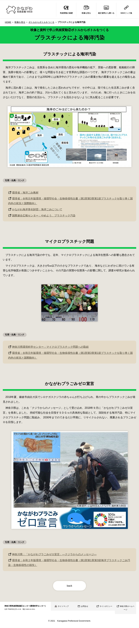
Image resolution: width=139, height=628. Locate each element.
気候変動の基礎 (66, 9)
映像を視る (86, 9)
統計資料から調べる (106, 9)
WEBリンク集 (126, 9)
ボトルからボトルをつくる (41, 22)
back (69, 585)
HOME (8, 22)
